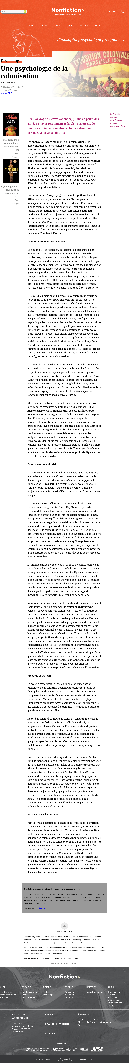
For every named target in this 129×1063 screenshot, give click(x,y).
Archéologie (48, 995)
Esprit (70, 26)
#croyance (114, 123)
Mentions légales (86, 1059)
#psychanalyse (116, 120)
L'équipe (95, 1019)
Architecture (113, 1000)
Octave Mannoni (10, 146)
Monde (24, 992)
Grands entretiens (57, 1024)
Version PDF (6, 93)
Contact (81, 1025)
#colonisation (116, 114)
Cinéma (111, 992)
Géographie (33, 992)
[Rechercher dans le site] (13, 12)
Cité (31, 26)
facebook (110, 11)
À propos (84, 1014)
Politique (4, 997)
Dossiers (51, 1033)
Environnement (28, 997)
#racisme (114, 117)
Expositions (17, 1032)
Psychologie (69, 995)
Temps (57, 26)
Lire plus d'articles (63, 963)
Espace (43, 26)
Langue (99, 992)
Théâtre (111, 995)
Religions (68, 997)
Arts (97, 26)
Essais (49, 1014)
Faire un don (105, 1022)
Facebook (59, 1059)
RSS (66, 1059)
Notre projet (83, 1019)
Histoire (47, 992)
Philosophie (69, 992)
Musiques (119, 992)
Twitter (63, 1059)
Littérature (91, 992)
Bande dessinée (115, 1003)
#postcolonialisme (118, 126)
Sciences (9, 992)
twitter (114, 11)
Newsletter (127, 11)
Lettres (84, 26)
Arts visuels (113, 997)
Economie (11, 995)
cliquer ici (42, 908)
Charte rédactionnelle (88, 1022)
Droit (2, 992)
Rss (122, 11)
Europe (24, 995)
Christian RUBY (12, 83)
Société (3, 995)
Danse (110, 1005)
